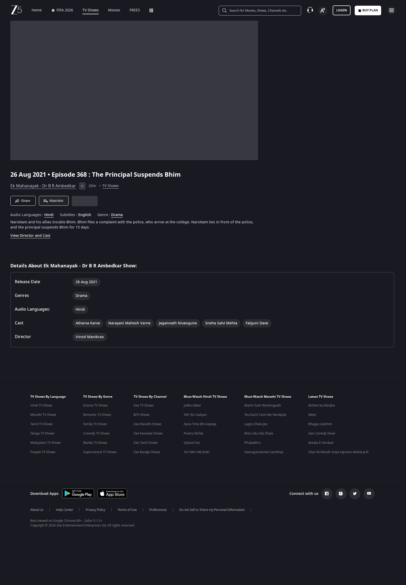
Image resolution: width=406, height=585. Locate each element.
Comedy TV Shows (96, 433)
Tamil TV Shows (41, 424)
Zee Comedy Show (321, 433)
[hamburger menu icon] (391, 10)
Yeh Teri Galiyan (195, 414)
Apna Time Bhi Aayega (200, 424)
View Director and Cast (30, 235)
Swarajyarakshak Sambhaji (263, 452)
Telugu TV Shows (42, 433)
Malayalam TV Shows (45, 442)
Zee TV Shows (144, 405)
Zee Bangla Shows (147, 452)
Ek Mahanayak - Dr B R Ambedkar (43, 186)
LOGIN (341, 10)
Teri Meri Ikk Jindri (197, 452)
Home (33, 10)
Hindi (49, 215)
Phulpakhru (252, 442)
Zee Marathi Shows (147, 424)
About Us (37, 510)
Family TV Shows (95, 424)
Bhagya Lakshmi (320, 424)
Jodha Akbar (192, 405)
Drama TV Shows (95, 405)
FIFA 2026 (58, 10)
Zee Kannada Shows (148, 433)
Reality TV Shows (95, 442)
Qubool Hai (192, 442)
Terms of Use (127, 510)
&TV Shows (141, 414)
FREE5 (131, 10)
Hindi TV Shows (41, 405)
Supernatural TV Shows (100, 452)
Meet (312, 414)
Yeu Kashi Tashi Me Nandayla (265, 414)
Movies (110, 10)
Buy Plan (368, 10)
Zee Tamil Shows (146, 442)
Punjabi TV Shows (42, 452)
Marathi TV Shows (43, 414)
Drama (117, 215)
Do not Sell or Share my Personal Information (212, 510)
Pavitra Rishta (193, 433)
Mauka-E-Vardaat (320, 442)
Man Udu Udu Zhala (258, 433)
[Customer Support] (310, 10)
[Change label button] (322, 11)
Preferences (158, 510)
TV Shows (87, 10)
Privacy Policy (95, 510)
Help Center (64, 510)
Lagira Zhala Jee (255, 424)
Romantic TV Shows (97, 414)
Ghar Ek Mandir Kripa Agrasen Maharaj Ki (338, 452)
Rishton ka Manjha (321, 405)
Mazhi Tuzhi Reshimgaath (262, 405)
